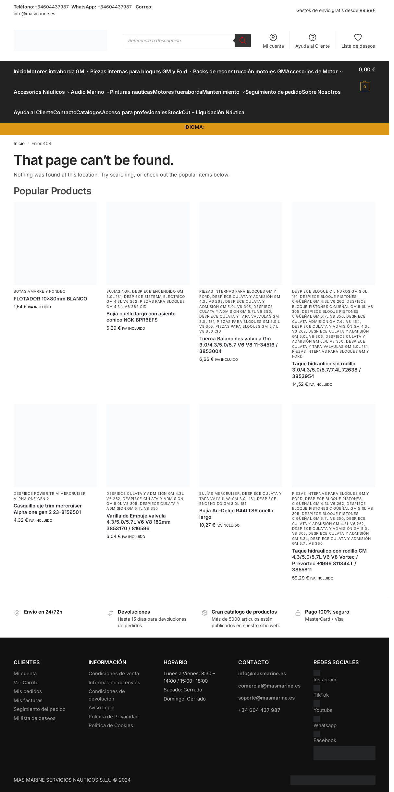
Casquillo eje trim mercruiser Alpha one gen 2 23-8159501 (48, 515)
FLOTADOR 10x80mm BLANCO (50, 304)
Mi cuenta (273, 41)
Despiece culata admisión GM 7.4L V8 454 (329, 325)
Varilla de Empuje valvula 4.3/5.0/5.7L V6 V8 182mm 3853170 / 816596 (138, 527)
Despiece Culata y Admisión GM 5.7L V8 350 (236, 315)
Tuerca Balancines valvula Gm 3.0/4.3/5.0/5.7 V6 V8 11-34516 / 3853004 (238, 350)
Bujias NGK (118, 297)
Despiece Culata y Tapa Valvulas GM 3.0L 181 (330, 350)
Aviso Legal (102, 714)
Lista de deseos (358, 41)
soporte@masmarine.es (266, 704)
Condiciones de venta (114, 679)
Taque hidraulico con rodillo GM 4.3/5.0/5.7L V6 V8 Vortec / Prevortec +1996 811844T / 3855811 (329, 566)
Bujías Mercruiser (219, 499)
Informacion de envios (114, 688)
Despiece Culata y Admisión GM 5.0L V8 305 (232, 310)
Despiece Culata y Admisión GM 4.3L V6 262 (329, 527)
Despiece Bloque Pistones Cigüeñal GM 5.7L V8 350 (325, 319)
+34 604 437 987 (259, 716)
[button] (367, 78)
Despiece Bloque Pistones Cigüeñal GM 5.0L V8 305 (332, 312)
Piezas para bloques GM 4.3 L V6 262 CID (145, 310)
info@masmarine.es (34, 13)
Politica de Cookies (111, 731)
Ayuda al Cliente (312, 41)
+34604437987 (51, 6)
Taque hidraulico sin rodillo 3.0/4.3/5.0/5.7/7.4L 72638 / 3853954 (326, 375)
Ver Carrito (26, 688)
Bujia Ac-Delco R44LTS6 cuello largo (236, 520)
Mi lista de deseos (34, 724)
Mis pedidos (28, 697)
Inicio (19, 149)
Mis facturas (28, 706)
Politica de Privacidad (114, 722)
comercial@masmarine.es (269, 691)
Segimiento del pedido (40, 715)
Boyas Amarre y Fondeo (40, 297)
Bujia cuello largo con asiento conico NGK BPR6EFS (141, 322)
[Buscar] (243, 40)
